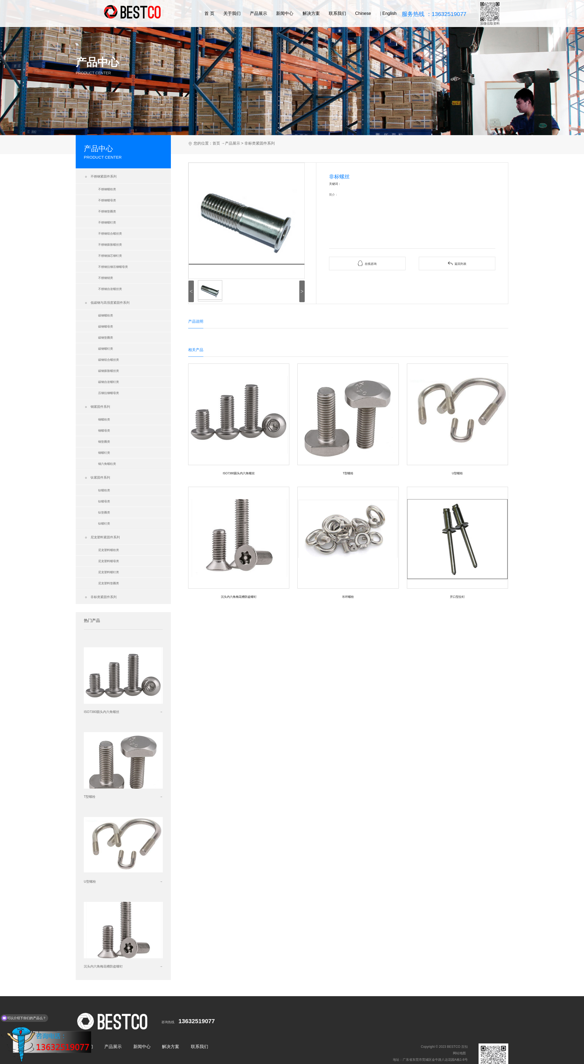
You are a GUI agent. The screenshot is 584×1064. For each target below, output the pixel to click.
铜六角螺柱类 (107, 463)
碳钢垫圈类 (105, 337)
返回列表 (456, 263)
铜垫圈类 (104, 441)
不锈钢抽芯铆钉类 (110, 255)
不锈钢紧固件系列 (100, 177)
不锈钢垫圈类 (107, 211)
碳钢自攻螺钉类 (108, 381)
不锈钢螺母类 (107, 200)
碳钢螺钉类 (105, 348)
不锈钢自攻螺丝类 (110, 289)
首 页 (209, 13)
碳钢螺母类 (105, 326)
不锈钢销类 (105, 277)
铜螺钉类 (104, 452)
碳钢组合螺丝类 (108, 359)
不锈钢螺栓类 (107, 189)
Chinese (363, 13)
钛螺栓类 (104, 490)
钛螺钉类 (104, 523)
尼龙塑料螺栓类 (108, 550)
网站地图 (459, 1053)
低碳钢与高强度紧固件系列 (107, 303)
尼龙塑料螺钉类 (108, 572)
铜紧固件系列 (97, 407)
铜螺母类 (104, 430)
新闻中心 (284, 13)
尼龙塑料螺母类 (108, 561)
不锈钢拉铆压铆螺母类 (113, 266)
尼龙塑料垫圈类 (108, 583)
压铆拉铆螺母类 (108, 393)
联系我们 (337, 13)
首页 (216, 143)
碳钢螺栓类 (105, 315)
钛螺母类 (104, 501)
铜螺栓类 (104, 419)
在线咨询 (367, 263)
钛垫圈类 (104, 512)
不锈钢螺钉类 (107, 222)
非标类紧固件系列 (100, 597)
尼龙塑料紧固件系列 (102, 537)
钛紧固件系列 (97, 478)
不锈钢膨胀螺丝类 (110, 244)
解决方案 (311, 13)
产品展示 (258, 13)
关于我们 (232, 13)
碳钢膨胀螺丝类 (108, 370)
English (389, 13)
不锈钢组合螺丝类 (110, 233)
